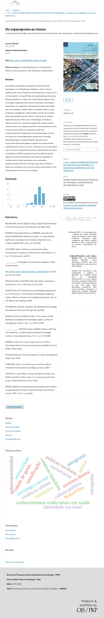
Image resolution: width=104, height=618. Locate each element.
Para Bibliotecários (12, 538)
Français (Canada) (12, 431)
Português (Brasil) (12, 439)
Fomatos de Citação (73, 149)
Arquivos (16, 10)
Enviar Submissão (14, 407)
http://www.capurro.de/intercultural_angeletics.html (27, 271)
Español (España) (12, 427)
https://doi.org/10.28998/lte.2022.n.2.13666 (28, 60)
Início (7, 10)
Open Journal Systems (14, 562)
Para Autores (10, 534)
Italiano (8, 435)
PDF (69, 100)
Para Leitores (10, 530)
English (8, 423)
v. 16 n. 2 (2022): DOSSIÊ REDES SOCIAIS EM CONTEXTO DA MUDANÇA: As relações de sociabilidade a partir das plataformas (50, 14)
